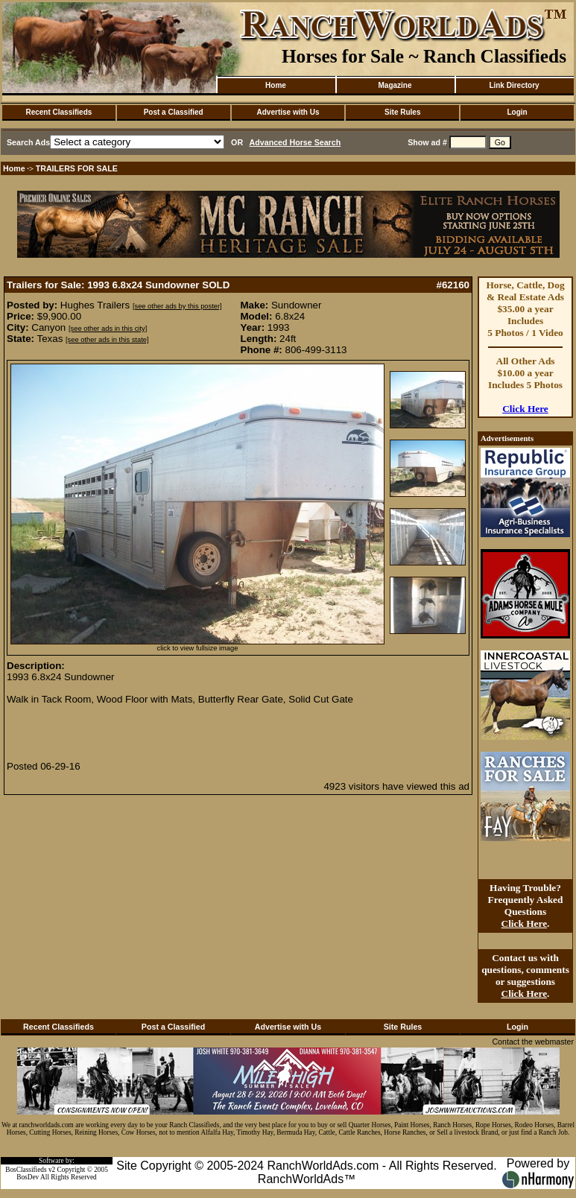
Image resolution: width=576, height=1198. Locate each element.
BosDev (27, 1177)
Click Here (525, 408)
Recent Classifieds (58, 112)
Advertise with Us (288, 112)
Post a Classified (173, 112)
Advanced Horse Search (295, 142)
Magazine (394, 85)
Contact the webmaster (533, 1041)
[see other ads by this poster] (177, 306)
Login (517, 112)
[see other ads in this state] (107, 339)
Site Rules (402, 112)
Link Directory (514, 85)
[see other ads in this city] (108, 328)
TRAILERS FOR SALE (77, 168)
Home (275, 85)
